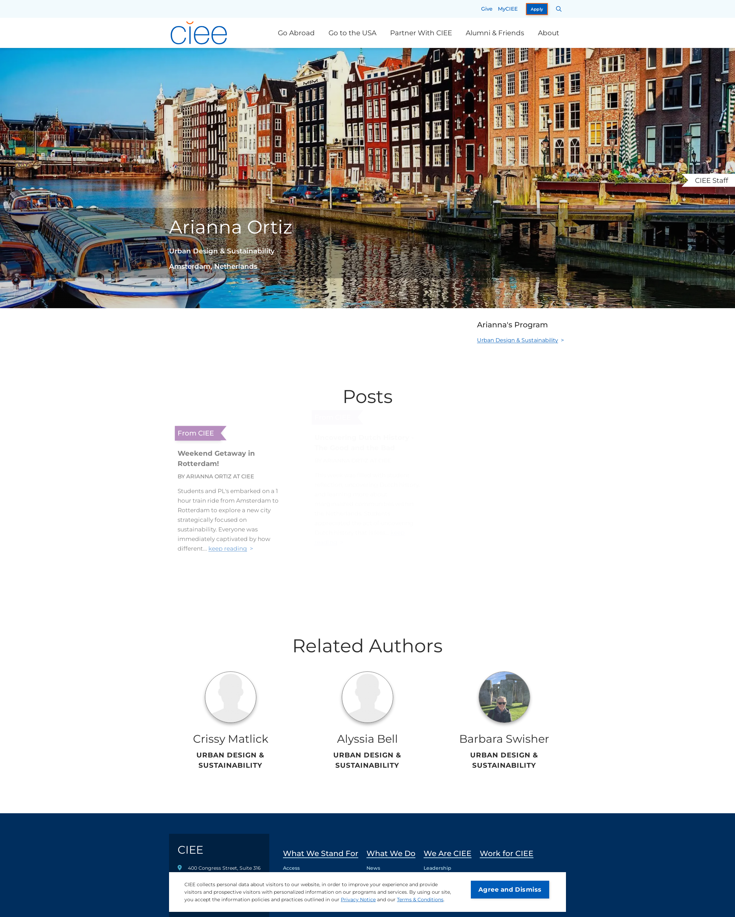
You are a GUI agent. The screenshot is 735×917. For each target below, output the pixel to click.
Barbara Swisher (504, 738)
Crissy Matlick (230, 738)
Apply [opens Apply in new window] (537, 9)
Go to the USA (352, 33)
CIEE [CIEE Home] (190, 849)
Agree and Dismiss (510, 889)
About (548, 33)
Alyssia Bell (367, 738)
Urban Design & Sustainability (517, 340)
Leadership (437, 868)
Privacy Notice (358, 899)
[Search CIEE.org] (559, 9)
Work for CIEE (506, 853)
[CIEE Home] (200, 33)
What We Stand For (320, 853)
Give (486, 8)
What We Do (390, 853)
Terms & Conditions (420, 899)
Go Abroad (296, 33)
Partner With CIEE (421, 33)
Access (291, 868)
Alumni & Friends (495, 33)
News (373, 868)
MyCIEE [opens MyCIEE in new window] (508, 8)
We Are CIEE (448, 853)
